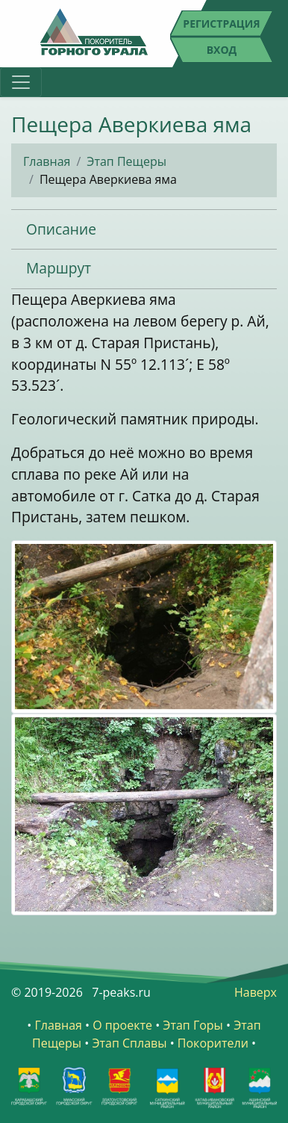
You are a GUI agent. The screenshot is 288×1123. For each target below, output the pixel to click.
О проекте (122, 1025)
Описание (61, 229)
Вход (222, 50)
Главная (46, 161)
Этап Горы (193, 1025)
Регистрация (221, 23)
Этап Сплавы (129, 1043)
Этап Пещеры (126, 161)
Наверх (255, 992)
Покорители (213, 1043)
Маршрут (58, 268)
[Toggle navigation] (21, 82)
